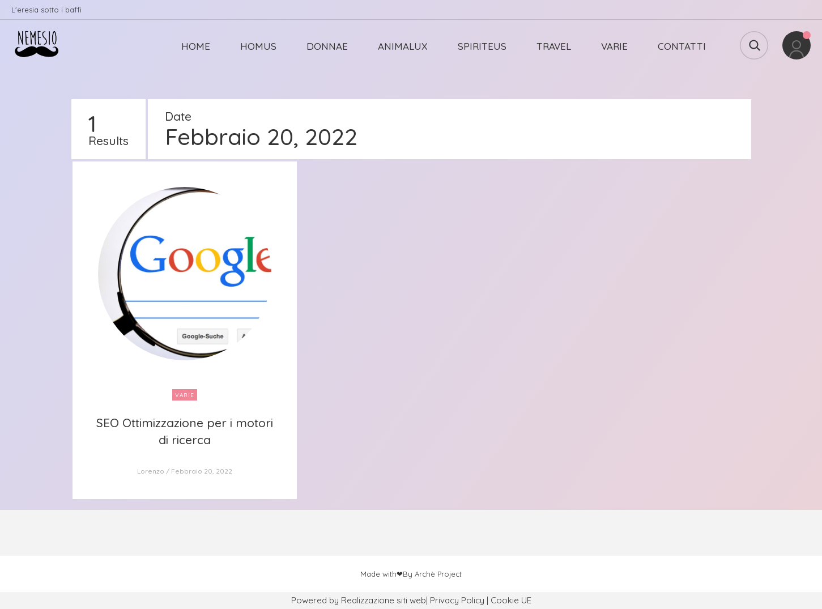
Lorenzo (150, 471)
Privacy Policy (457, 600)
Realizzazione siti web (383, 600)
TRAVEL (553, 46)
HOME (195, 46)
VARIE (614, 46)
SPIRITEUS (482, 46)
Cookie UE (511, 600)
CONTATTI (682, 46)
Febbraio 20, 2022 (201, 471)
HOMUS (258, 46)
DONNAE (327, 46)
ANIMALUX (403, 46)
